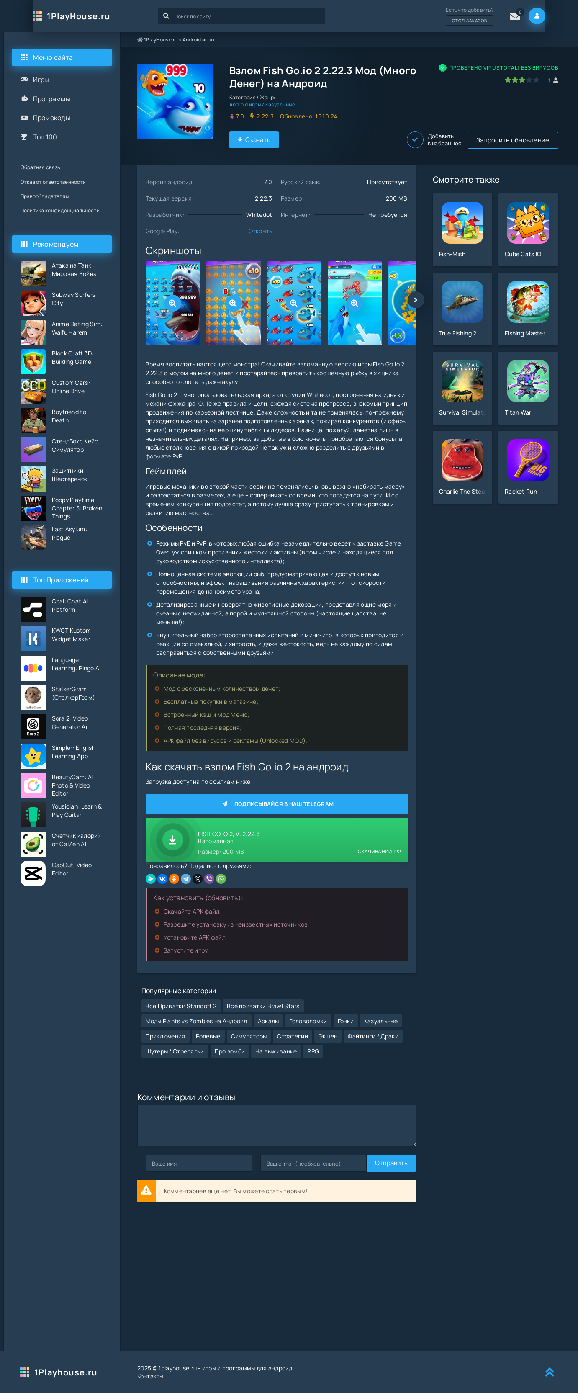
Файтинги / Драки (373, 1029)
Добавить (530, 139)
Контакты (150, 1376)
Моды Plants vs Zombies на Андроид (196, 1014)
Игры (41, 79)
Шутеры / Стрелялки (175, 1044)
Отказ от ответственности (53, 181)
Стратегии (292, 1029)
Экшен (328, 1029)
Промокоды (52, 117)
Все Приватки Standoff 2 (181, 999)
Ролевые (208, 1029)
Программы (52, 98)
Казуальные (280, 104)
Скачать (254, 139)
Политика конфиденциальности (60, 210)
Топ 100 (45, 137)
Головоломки (308, 1014)
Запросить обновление (330, 139)
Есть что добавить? (482, 16)
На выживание (276, 1044)
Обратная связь (40, 167)
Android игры (198, 39)
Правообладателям (45, 196)
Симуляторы (249, 1029)
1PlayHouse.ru (66, 16)
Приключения (165, 1029)
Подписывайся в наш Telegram (276, 802)
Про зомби (230, 1044)
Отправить (162, 1156)
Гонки (346, 1014)
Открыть (260, 230)
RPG (313, 1044)
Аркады (268, 1014)
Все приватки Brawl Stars (263, 999)
